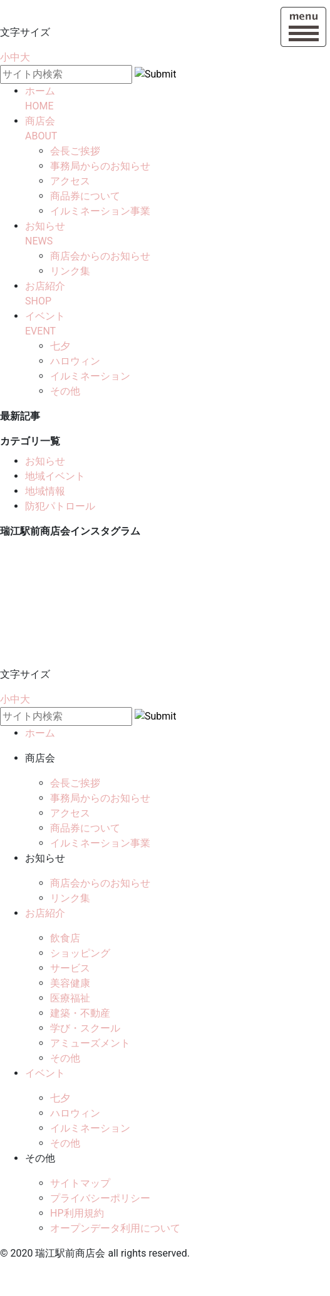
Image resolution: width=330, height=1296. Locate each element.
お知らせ (45, 461)
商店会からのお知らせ (100, 256)
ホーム (40, 733)
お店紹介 (45, 913)
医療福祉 (70, 998)
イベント (45, 1073)
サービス (70, 968)
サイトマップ (80, 1183)
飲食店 (65, 938)
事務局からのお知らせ (100, 166)
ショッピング (80, 953)
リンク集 (70, 271)
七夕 (60, 346)
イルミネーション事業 (100, 211)
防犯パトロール (60, 506)
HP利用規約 (77, 1213)
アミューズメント (90, 1043)
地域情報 (45, 491)
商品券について (85, 196)
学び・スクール (85, 1028)
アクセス (70, 181)
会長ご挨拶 (75, 151)
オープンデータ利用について (115, 1228)
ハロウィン (75, 361)
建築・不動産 (80, 1013)
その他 (65, 391)
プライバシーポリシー (100, 1198)
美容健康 (70, 983)
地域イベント (55, 476)
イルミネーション (90, 376)
